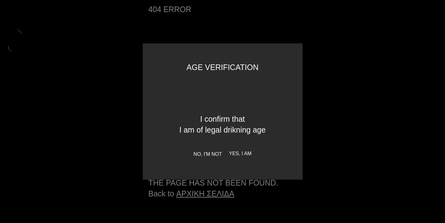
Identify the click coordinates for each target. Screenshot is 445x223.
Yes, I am (240, 153)
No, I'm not (207, 154)
